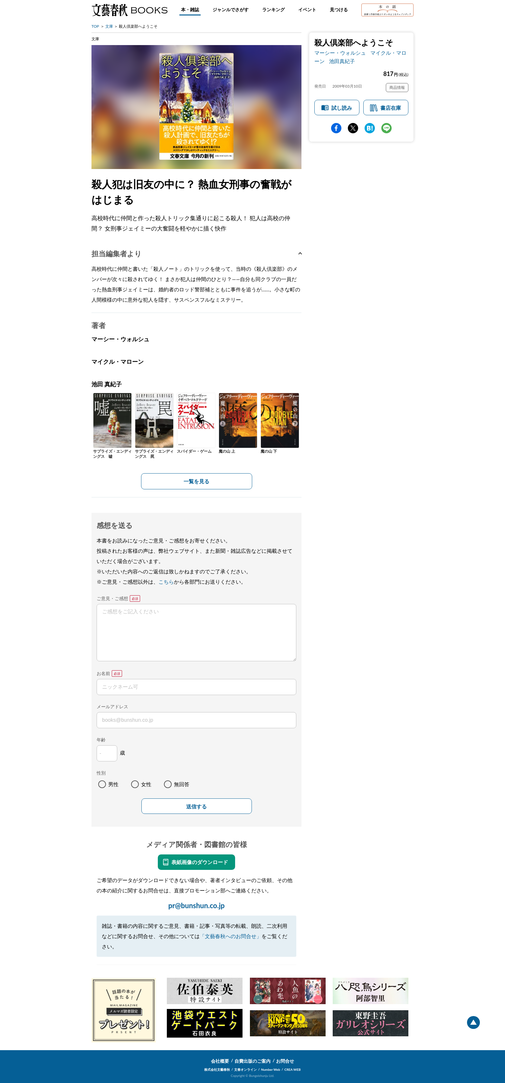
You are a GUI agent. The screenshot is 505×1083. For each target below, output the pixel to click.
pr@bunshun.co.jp (196, 905)
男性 (113, 784)
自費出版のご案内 (252, 1061)
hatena (370, 128)
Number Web (270, 1069)
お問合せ (285, 1061)
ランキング (273, 9)
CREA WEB (292, 1069)
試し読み (341, 108)
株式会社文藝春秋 (217, 1069)
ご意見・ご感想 (112, 598)
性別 (101, 773)
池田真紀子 (342, 61)
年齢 (101, 739)
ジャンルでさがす (231, 9)
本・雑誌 (190, 9)
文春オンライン (245, 1069)
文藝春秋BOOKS (129, 10)
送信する (196, 806)
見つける (339, 9)
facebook (336, 128)
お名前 (103, 673)
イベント (307, 9)
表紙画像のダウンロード (199, 862)
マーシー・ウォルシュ (340, 53)
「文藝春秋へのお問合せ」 (231, 936)
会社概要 (220, 1061)
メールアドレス (112, 706)
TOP (95, 26)
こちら (166, 582)
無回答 (181, 784)
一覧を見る (196, 481)
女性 (146, 784)
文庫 (109, 26)
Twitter (353, 128)
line (386, 128)
